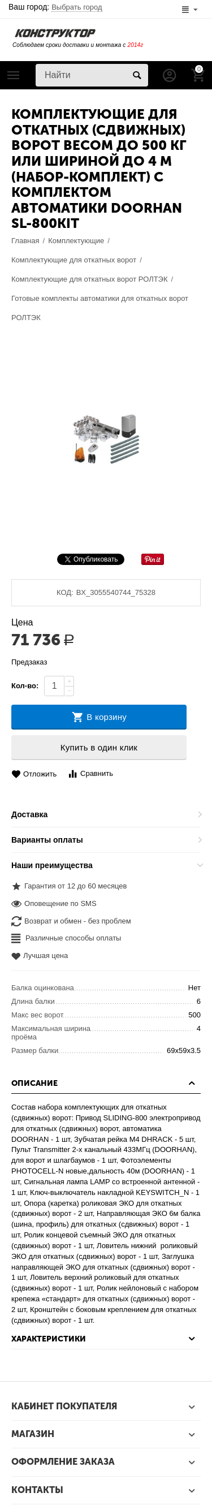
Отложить (34, 774)
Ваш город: (55, 6)
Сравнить (90, 774)
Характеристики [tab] (104, 1339)
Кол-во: (24, 685)
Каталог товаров (13, 75)
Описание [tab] (104, 1083)
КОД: (65, 592)
